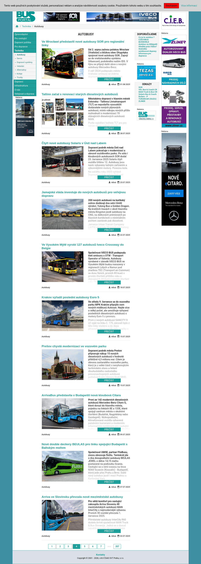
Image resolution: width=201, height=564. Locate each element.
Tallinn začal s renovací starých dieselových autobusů (80, 94)
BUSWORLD (144, 42)
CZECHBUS (144, 39)
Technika (26, 26)
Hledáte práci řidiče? (148, 46)
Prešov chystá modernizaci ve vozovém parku (74, 346)
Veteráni (20, 66)
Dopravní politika (23, 42)
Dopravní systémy (24, 62)
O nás (17, 90)
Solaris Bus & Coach (148, 94)
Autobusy (21, 55)
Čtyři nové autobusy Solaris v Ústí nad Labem (74, 143)
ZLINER (142, 101)
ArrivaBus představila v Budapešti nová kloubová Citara (81, 395)
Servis (19, 58)
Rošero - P (143, 96)
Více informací (189, 5)
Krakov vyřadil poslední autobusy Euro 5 (70, 297)
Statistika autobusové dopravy (147, 50)
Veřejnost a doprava (24, 94)
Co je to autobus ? (146, 37)
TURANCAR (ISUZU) (147, 99)
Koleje (19, 74)
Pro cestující (21, 38)
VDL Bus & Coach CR (148, 89)
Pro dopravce (21, 46)
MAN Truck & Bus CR (148, 92)
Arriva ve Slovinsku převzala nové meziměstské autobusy (82, 496)
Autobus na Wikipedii (148, 44)
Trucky (20, 77)
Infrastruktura (21, 85)
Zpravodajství (21, 34)
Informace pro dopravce (145, 54)
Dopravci (19, 81)
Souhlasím (171, 5)
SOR (140, 87)
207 (117, 546)
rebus (112, 84)
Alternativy (21, 70)
